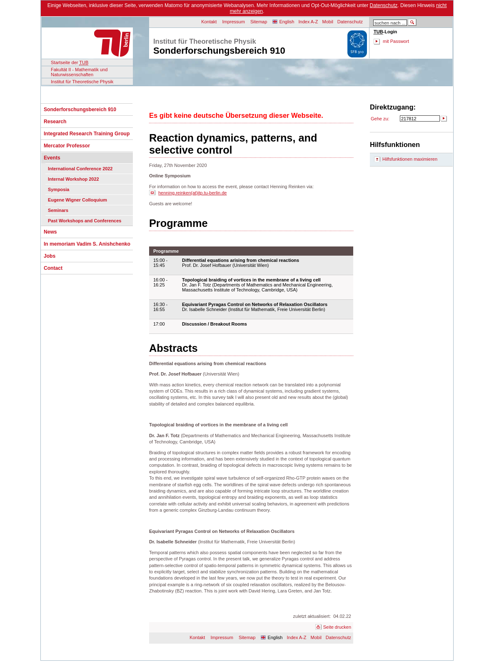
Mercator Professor (67, 146)
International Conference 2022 (80, 168)
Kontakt (209, 21)
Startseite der (69, 62)
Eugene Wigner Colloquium (77, 199)
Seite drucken (337, 627)
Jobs (49, 256)
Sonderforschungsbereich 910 (80, 109)
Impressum (233, 21)
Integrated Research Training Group (87, 134)
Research (55, 121)
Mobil (327, 21)
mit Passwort (396, 41)
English (286, 21)
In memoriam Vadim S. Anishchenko (87, 244)
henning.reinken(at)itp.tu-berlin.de (192, 192)
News (50, 232)
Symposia (58, 189)
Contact (53, 268)
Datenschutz (384, 5)
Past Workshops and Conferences (84, 220)
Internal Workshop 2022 (73, 179)
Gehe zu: (380, 118)
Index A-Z (308, 21)
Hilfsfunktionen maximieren (409, 159)
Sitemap (258, 21)
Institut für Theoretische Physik (82, 81)
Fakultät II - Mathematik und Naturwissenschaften (79, 72)
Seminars (58, 210)
